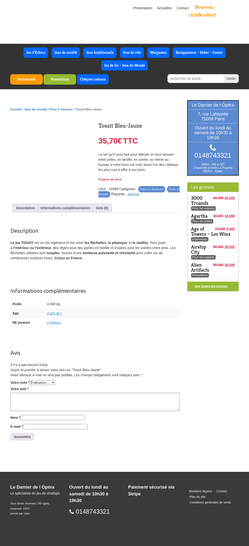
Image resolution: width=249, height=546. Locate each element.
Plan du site (198, 497)
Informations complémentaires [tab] (65, 208)
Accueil (15, 109)
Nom (15, 418)
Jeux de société (65, 52)
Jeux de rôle (132, 52)
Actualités (164, 8)
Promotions (60, 79)
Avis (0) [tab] (102, 208)
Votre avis (19, 389)
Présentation (142, 8)
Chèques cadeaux (93, 79)
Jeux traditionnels (100, 52)
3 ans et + (54, 313)
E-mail (16, 427)
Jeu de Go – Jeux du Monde (124, 65)
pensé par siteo (20, 513)
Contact (182, 8)
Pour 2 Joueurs (61, 109)
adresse (133, 194)
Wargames (158, 52)
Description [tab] (25, 208)
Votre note (19, 383)
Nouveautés (27, 79)
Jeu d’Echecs (35, 52)
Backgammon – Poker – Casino (199, 52)
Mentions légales (200, 491)
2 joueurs (54, 322)
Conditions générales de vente (210, 502)
